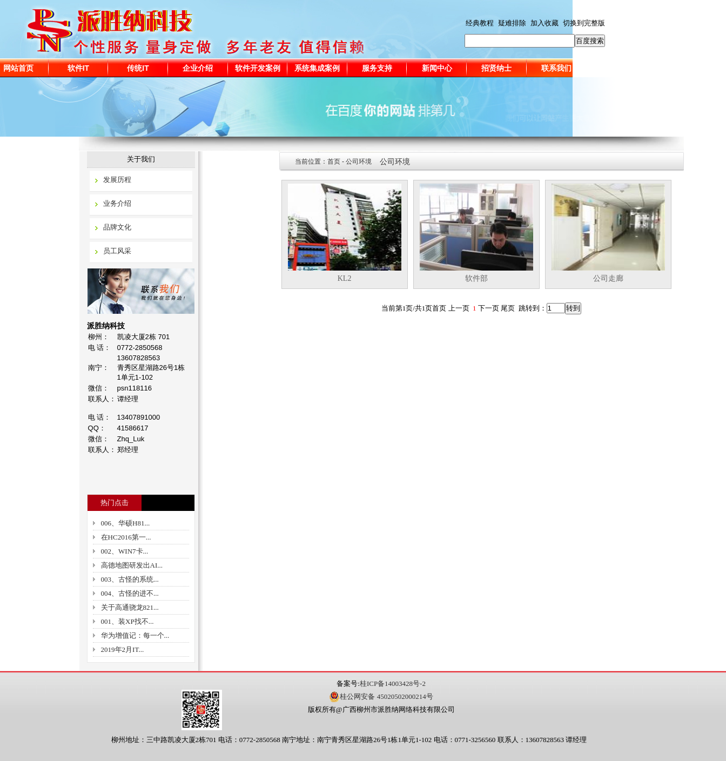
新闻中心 (437, 68)
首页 (333, 161)
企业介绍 (198, 68)
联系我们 (556, 68)
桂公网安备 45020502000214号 (381, 696)
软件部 (476, 278)
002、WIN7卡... (125, 551)
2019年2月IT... (122, 649)
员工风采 (117, 251)
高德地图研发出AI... (132, 565)
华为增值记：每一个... (135, 635)
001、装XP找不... (127, 621)
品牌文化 (117, 227)
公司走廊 (608, 278)
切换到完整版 (584, 23)
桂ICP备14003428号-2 (393, 683)
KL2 (345, 278)
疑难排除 (512, 23)
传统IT (138, 68)
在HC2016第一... (126, 537)
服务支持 (377, 68)
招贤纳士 (496, 68)
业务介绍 (117, 203)
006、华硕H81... (125, 523)
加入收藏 (544, 23)
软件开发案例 (257, 68)
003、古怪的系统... (130, 579)
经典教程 (480, 23)
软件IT (78, 68)
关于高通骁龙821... (130, 607)
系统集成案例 (317, 68)
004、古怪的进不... (130, 593)
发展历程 (117, 180)
